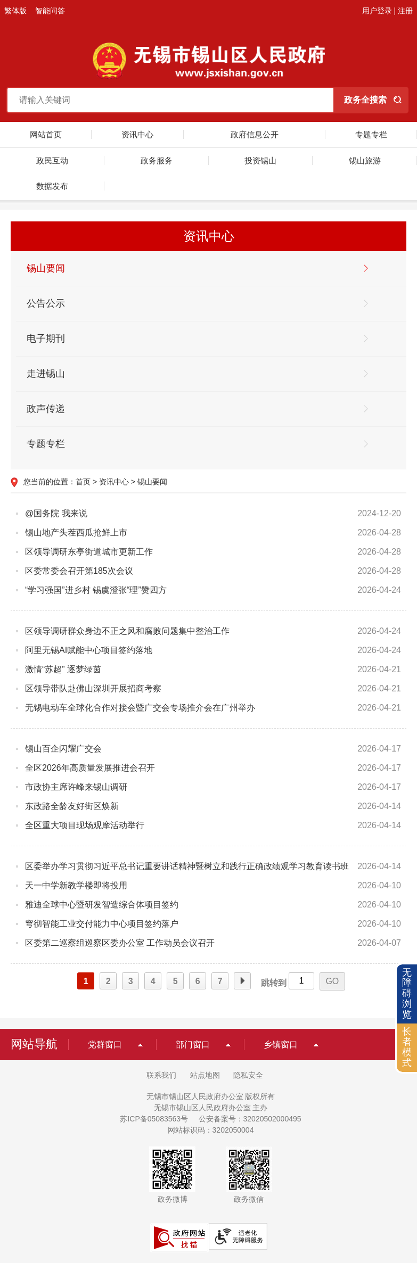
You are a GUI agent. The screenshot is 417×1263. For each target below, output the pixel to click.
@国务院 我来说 (56, 513)
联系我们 (161, 1075)
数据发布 (52, 186)
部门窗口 (193, 1044)
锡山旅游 (365, 160)
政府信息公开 (255, 134)
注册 (405, 10)
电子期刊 (46, 338)
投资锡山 (260, 160)
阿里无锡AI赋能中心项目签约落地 (88, 650)
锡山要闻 (46, 268)
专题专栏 (371, 134)
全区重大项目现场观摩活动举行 (84, 825)
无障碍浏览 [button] (407, 993)
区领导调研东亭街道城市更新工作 (89, 551)
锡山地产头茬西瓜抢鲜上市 (76, 532)
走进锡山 (46, 373)
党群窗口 (105, 1044)
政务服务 (157, 160)
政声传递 (46, 408)
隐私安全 (248, 1075)
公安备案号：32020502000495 (250, 1119)
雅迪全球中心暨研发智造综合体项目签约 (101, 904)
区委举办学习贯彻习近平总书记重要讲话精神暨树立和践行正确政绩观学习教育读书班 (187, 866)
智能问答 (50, 10)
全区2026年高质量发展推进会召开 (90, 767)
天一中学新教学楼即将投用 (76, 885)
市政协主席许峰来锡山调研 (76, 786)
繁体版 (15, 10)
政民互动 (52, 160)
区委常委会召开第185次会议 (79, 570)
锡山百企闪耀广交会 (63, 748)
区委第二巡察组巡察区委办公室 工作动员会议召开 (120, 942)
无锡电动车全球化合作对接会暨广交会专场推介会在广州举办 (140, 707)
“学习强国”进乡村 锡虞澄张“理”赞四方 (96, 590)
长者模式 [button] (407, 1047)
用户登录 (377, 10)
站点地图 (205, 1075)
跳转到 (274, 982)
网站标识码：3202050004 (211, 1130)
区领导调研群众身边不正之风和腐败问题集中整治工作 (127, 630)
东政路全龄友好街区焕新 (72, 806)
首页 (83, 481)
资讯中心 (137, 134)
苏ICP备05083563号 (154, 1119)
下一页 (242, 981)
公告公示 (46, 303)
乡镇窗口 (281, 1044)
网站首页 (46, 134)
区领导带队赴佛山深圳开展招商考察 (93, 688)
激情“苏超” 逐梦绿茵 (63, 669)
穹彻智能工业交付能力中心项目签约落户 (101, 923)
